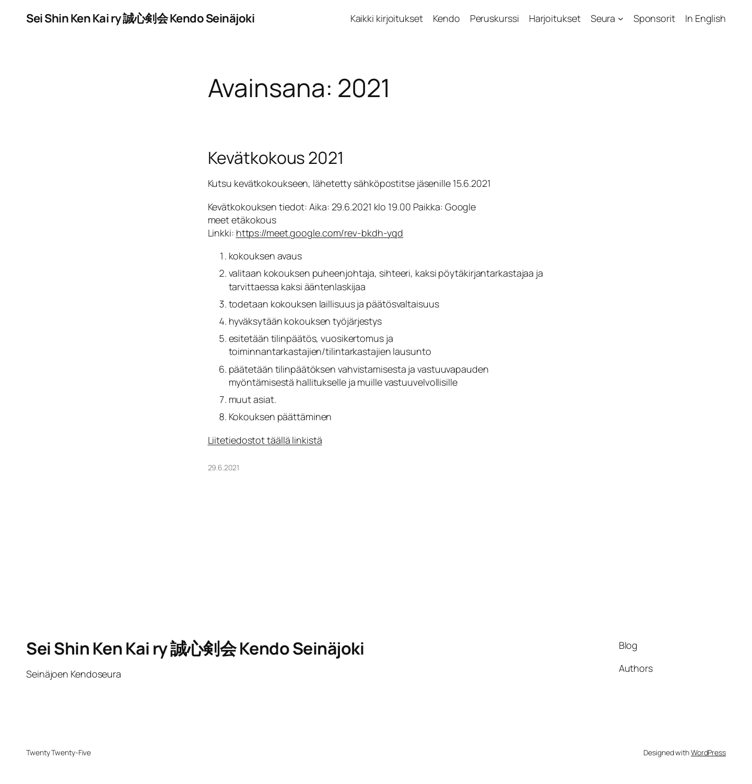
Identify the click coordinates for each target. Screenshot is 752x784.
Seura (603, 18)
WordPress (708, 752)
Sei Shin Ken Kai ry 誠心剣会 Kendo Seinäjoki (140, 18)
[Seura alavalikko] (621, 18)
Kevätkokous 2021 (276, 157)
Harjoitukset (555, 18)
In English (705, 18)
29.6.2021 (223, 467)
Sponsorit (654, 18)
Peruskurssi (494, 18)
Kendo (446, 18)
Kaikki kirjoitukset (386, 18)
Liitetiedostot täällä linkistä (265, 440)
